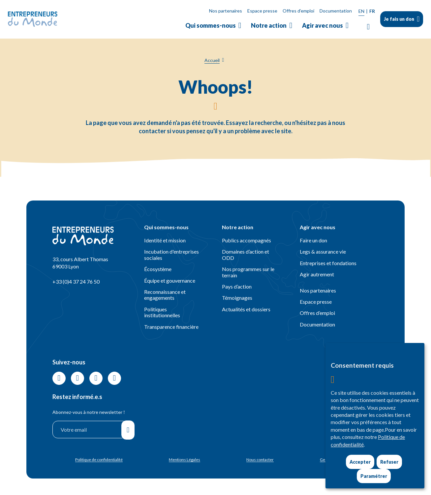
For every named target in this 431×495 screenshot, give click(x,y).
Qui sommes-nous (210, 25)
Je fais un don (399, 19)
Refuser (389, 462)
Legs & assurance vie (323, 251)
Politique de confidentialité (99, 459)
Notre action (269, 25)
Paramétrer (373, 476)
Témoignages (237, 297)
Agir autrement (317, 274)
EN (361, 11)
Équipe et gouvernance (169, 280)
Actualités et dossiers (246, 309)
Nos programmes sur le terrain (248, 272)
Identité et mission (165, 240)
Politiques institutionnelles (162, 312)
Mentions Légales (184, 459)
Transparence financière (171, 327)
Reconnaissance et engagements (165, 295)
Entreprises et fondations (328, 263)
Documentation (336, 11)
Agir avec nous (322, 25)
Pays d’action (237, 286)
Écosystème (157, 269)
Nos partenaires (225, 11)
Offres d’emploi (298, 11)
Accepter (360, 462)
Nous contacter (260, 459)
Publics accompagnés (246, 240)
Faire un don (313, 240)
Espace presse (262, 11)
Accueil (212, 60)
